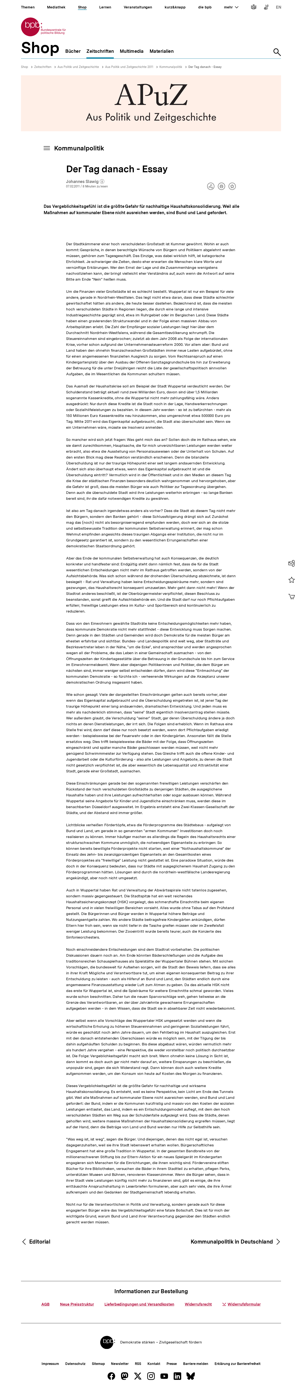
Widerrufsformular (241, 1304)
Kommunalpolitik (170, 67)
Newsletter (119, 1364)
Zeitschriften (42, 67)
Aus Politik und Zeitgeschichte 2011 (129, 67)
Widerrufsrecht (198, 1304)
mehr (231, 7)
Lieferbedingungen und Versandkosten (139, 1304)
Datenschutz (75, 1364)
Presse (172, 1364)
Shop (24, 67)
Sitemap (98, 1364)
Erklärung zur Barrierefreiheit (237, 1364)
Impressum (50, 1364)
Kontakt (153, 1364)
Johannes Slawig (85, 181)
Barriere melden (195, 1364)
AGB (45, 1304)
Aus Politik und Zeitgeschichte (78, 67)
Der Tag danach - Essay (205, 67)
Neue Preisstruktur (77, 1304)
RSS (138, 1364)
